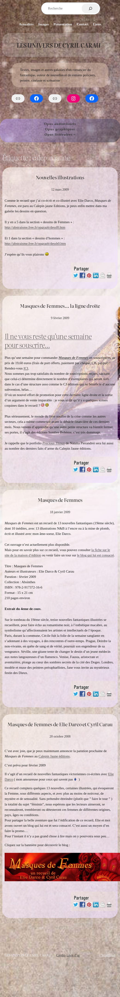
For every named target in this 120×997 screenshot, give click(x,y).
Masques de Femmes (60, 500)
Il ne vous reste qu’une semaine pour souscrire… (48, 340)
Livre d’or (73, 955)
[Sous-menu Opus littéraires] (74, 134)
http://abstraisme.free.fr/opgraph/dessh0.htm (35, 243)
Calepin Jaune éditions (54, 756)
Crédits (61, 955)
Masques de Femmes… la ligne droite (60, 306)
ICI (26, 368)
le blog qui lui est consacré (95, 555)
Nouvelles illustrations (60, 177)
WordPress (108, 955)
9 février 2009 (60, 318)
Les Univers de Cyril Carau (58, 44)
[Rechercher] (90, 8)
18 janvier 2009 (60, 512)
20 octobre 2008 (59, 736)
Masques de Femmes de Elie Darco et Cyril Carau (60, 724)
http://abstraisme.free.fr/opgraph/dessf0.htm (35, 227)
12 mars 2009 (60, 189)
